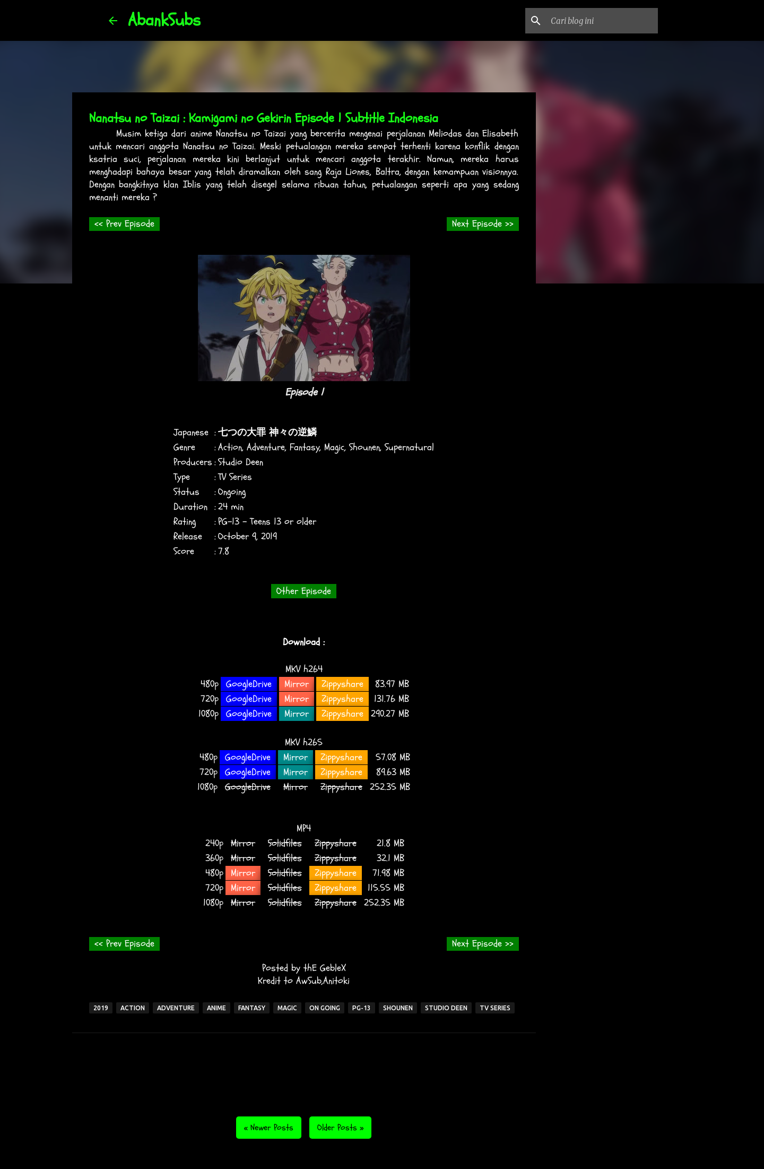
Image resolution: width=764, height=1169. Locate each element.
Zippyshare (342, 684)
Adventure (266, 447)
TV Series (235, 477)
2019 (269, 536)
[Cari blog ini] (602, 20)
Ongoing (232, 491)
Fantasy (304, 447)
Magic (334, 447)
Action (230, 447)
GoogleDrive (249, 684)
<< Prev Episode (124, 223)
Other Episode (303, 591)
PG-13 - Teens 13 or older (267, 521)
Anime (216, 1007)
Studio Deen (240, 462)
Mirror (296, 684)
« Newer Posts (268, 1127)
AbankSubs (164, 20)
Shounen (364, 447)
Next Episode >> (483, 223)
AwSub (309, 980)
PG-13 (361, 1007)
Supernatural (409, 447)
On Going (324, 1007)
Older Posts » (340, 1127)
